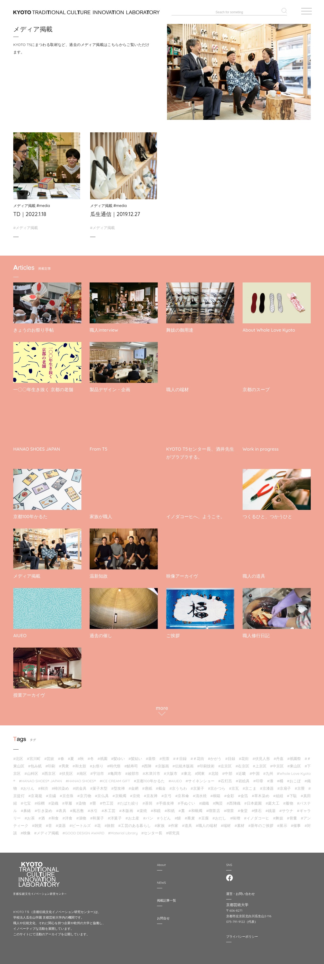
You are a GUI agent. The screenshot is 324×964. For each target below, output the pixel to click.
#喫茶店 (213, 808)
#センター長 (151, 830)
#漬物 (81, 815)
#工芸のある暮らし (134, 823)
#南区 (82, 771)
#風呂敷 (77, 808)
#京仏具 (102, 793)
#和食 (54, 815)
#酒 (41, 815)
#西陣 (146, 763)
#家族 (160, 823)
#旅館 (109, 823)
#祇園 (102, 756)
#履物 (288, 800)
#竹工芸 (106, 800)
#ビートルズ (80, 823)
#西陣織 (233, 800)
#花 (98, 823)
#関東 (200, 771)
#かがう (215, 756)
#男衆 (64, 763)
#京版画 (162, 763)
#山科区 (31, 771)
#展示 (282, 823)
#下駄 (292, 793)
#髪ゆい (118, 756)
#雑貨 (37, 823)
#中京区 (277, 763)
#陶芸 (218, 800)
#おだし (219, 815)
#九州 (268, 771)
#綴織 (204, 800)
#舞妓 (278, 815)
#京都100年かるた (149, 778)
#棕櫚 (39, 800)
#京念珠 (66, 793)
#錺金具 (79, 786)
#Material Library (123, 830)
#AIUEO (175, 778)
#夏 (71, 756)
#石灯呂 (225, 778)
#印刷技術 (205, 763)
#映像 (25, 830)
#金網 (133, 786)
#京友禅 (151, 793)
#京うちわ (178, 786)
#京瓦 (234, 786)
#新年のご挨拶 (260, 823)
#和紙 (170, 808)
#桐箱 (216, 793)
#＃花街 (197, 756)
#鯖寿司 (131, 763)
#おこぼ (294, 778)
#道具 (187, 823)
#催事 (296, 823)
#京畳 (300, 786)
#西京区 (49, 771)
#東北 (186, 771)
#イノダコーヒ (256, 815)
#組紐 (278, 793)
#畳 (93, 800)
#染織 (53, 800)
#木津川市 (151, 771)
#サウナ (286, 808)
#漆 (270, 778)
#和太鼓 (79, 763)
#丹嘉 (278, 756)
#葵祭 (151, 756)
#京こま (249, 786)
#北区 (18, 756)
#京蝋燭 (119, 793)
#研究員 (172, 830)
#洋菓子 (115, 815)
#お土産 (132, 815)
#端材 (226, 823)
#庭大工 (272, 800)
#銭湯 (270, 808)
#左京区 (225, 763)
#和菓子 (97, 815)
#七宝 (26, 800)
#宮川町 (34, 756)
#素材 (240, 823)
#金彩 (229, 793)
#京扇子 (284, 786)
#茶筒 (148, 800)
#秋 (81, 756)
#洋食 (67, 815)
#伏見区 (66, 771)
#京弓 (166, 793)
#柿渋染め (60, 786)
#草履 (67, 800)
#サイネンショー (200, 778)
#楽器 (61, 823)
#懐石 (257, 808)
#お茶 (30, 815)
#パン (148, 815)
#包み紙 (35, 763)
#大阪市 (171, 771)
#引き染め (43, 808)
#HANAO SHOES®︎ (81, 778)
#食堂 (243, 808)
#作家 (173, 823)
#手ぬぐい (186, 800)
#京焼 (135, 793)
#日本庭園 (253, 800)
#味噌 (235, 815)
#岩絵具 (242, 778)
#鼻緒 (26, 808)
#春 (61, 756)
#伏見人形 (261, 756)
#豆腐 (204, 815)
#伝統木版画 (183, 763)
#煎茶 (164, 756)
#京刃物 (84, 793)
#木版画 (126, 808)
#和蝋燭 (195, 808)
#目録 (230, 756)
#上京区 (259, 763)
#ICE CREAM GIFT (115, 778)
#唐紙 (147, 786)
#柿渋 (43, 786)
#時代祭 (114, 763)
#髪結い (135, 756)
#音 (49, 823)
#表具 (61, 808)
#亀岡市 (115, 771)
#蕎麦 (190, 815)
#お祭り (96, 763)
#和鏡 (156, 808)
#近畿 (241, 771)
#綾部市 (132, 771)
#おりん (27, 786)
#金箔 (243, 793)
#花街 (244, 756)
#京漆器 (267, 786)
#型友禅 (118, 786)
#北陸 (214, 771)
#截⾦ (161, 786)
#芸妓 (49, 756)
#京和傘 (182, 793)
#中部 (227, 771)
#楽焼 (142, 808)
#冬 (90, 756)
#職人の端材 (206, 823)
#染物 (81, 800)
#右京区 (242, 763)
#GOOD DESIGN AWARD (83, 830)
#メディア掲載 (25, 227)
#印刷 (50, 763)
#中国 (254, 771)
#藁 (181, 808)
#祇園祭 (294, 756)
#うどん (164, 815)
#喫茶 (229, 808)
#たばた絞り (128, 800)
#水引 (93, 808)
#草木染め (260, 793)
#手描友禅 (165, 800)
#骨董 (292, 815)
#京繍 (51, 793)
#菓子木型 (99, 786)
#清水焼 (200, 793)
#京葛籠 (35, 793)
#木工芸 (108, 808)
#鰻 (178, 815)
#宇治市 (97, 771)
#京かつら (216, 786)
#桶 (280, 778)
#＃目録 (180, 756)
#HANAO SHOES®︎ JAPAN (40, 778)
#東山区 (294, 763)
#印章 (258, 778)
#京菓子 (197, 786)
